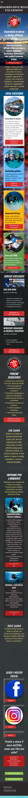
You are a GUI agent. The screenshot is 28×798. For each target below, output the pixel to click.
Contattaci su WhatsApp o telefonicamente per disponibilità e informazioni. (14, 761)
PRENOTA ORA (14, 63)
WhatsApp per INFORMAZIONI (14, 313)
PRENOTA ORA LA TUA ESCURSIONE (14, 420)
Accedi (10, 700)
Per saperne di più (14, 565)
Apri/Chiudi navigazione (14, 2)
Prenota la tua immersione (14, 226)
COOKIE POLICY (14, 779)
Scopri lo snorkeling (14, 184)
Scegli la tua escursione (14, 142)
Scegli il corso (12, 268)
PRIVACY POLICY (14, 773)
